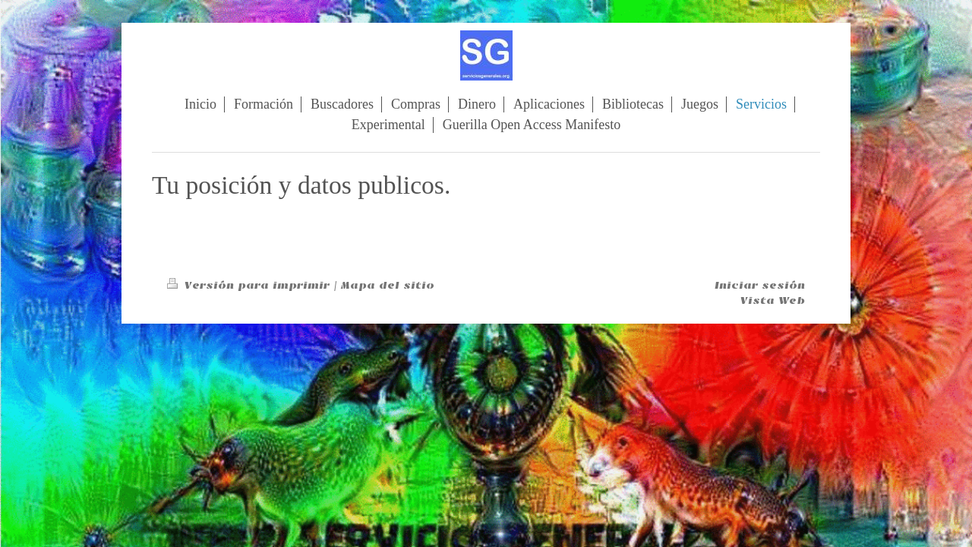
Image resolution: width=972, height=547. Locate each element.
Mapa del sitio (387, 285)
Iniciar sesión (760, 285)
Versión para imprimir (250, 285)
